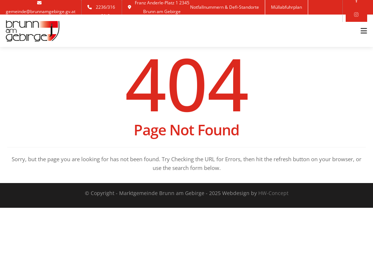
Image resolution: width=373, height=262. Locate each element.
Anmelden (206, 22)
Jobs (233, 22)
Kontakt (256, 22)
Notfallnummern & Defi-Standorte (224, 7)
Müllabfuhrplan (286, 7)
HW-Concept (273, 193)
